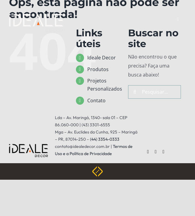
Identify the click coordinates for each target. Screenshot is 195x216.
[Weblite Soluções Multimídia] (97, 168)
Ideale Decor (101, 57)
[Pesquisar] (135, 92)
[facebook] (148, 151)
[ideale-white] (36, 16)
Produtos (98, 69)
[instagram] (163, 151)
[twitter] (156, 151)
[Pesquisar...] (154, 92)
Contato (96, 100)
